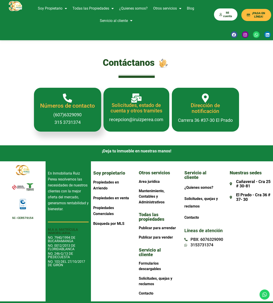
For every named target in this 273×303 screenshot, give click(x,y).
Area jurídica (149, 181)
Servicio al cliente (116, 20)
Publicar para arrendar (157, 228)
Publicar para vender (156, 237)
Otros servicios (167, 8)
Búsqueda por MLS (108, 223)
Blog (190, 8)
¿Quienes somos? (133, 8)
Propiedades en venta (111, 198)
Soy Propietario (52, 8)
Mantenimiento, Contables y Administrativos (152, 196)
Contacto (146, 293)
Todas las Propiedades (93, 8)
